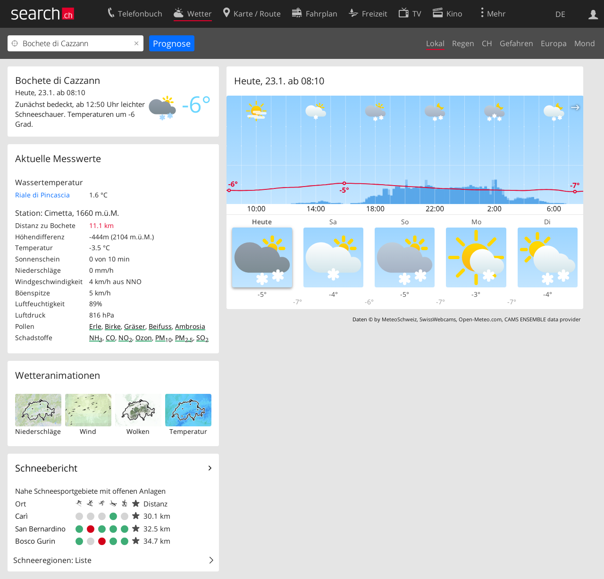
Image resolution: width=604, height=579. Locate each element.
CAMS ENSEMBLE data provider (542, 319)
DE (560, 14)
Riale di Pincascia (42, 194)
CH (487, 43)
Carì (21, 516)
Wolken (138, 431)
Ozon (143, 337)
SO (202, 337)
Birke (113, 326)
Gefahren (516, 43)
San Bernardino (40, 528)
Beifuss (160, 326)
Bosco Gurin (35, 541)
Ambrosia (190, 326)
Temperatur (188, 431)
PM (163, 337)
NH (95, 337)
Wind (88, 431)
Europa (554, 43)
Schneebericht (46, 468)
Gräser (134, 326)
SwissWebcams (437, 319)
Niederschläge (38, 431)
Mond (584, 43)
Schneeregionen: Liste (52, 560)
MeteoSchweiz (399, 319)
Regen (463, 43)
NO (125, 337)
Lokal (435, 43)
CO (110, 337)
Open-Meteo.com (480, 319)
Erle (95, 326)
